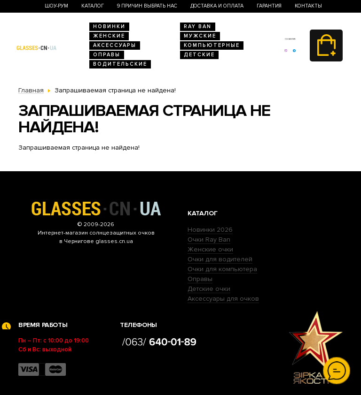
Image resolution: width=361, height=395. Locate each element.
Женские (109, 36)
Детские (199, 55)
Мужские (200, 36)
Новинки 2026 (210, 230)
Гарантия (269, 6)
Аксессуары (114, 45)
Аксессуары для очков (223, 299)
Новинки (109, 26)
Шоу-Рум (56, 6)
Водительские (120, 64)
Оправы (106, 55)
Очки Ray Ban (209, 239)
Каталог (92, 6)
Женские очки (210, 249)
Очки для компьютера (222, 269)
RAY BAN (198, 26)
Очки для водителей (220, 259)
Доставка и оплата (216, 6)
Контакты (308, 6)
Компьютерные (212, 45)
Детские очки (209, 289)
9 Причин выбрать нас (147, 6)
